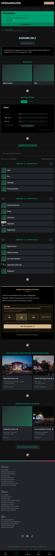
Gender (31, 101)
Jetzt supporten (49, 3)
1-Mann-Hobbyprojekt (28, 295)
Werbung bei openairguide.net (9, 523)
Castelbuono (9, 20)
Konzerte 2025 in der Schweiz (10, 506)
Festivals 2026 (5, 475)
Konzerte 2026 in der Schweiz (10, 508)
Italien (19, 9)
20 (21, 317)
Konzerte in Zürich (6, 496)
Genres (24, 101)
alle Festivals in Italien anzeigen (27, 447)
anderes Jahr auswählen (27, 43)
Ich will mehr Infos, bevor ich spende (27, 334)
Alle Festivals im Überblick (8, 485)
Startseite (5, 9)
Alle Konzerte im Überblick (8, 510)
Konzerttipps (4, 494)
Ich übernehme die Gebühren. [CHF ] (16, 322)
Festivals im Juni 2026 (7, 479)
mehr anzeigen (27, 125)
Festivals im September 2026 (9, 483)
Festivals (12, 9)
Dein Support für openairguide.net (11, 521)
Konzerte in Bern (6, 498)
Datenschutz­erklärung (7, 525)
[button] (27, 24)
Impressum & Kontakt (7, 527)
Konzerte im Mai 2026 (7, 504)
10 (9, 317)
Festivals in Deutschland (8, 473)
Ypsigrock (25, 9)
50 (33, 317)
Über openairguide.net (7, 519)
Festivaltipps (4, 469)
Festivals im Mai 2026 (7, 477)
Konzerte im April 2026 (7, 502)
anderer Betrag (46, 317)
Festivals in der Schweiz (8, 471)
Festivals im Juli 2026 (7, 481)
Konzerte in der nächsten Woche (10, 500)
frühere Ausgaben (35, 9)
